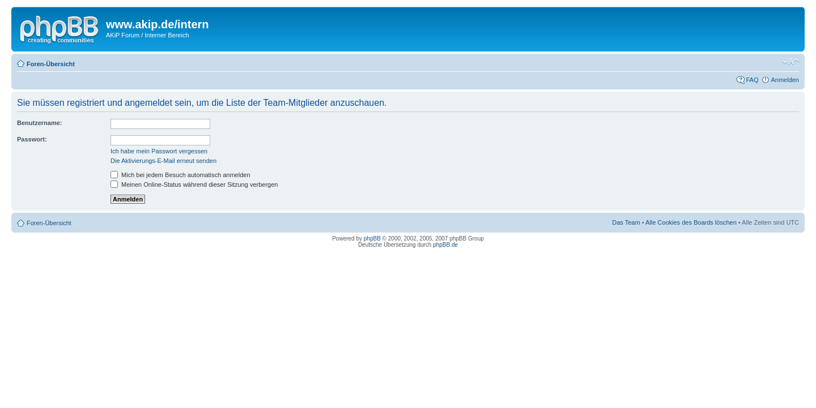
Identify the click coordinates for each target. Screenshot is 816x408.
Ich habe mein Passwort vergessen (158, 151)
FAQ (752, 79)
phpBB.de (445, 245)
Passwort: (32, 139)
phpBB (372, 238)
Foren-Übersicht (51, 64)
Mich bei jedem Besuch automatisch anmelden (180, 174)
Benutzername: (39, 122)
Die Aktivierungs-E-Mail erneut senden (163, 160)
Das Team (626, 222)
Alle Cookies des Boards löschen (691, 222)
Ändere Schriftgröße (791, 62)
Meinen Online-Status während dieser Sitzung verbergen (194, 184)
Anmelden (785, 79)
